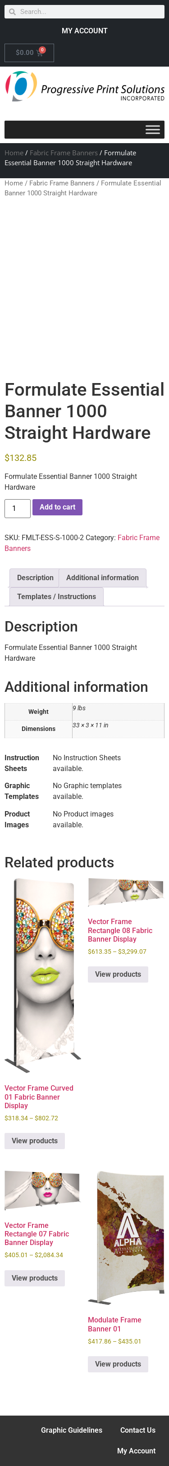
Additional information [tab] (102, 577)
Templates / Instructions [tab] (56, 596)
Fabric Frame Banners (64, 152)
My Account (136, 1451)
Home (14, 152)
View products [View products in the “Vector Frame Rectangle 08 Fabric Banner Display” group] (118, 974)
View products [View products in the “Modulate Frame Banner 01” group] (118, 1364)
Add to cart (57, 507)
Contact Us (137, 1430)
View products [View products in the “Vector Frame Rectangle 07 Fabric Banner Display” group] (35, 1278)
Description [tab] (35, 577)
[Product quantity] (18, 508)
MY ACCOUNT (85, 31)
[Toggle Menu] (153, 129)
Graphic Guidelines (71, 1430)
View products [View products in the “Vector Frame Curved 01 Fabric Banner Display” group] (35, 1141)
